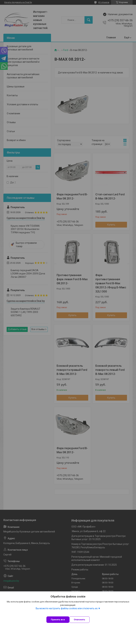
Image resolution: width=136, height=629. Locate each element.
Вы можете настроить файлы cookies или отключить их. (67, 608)
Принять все (58, 619)
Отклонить (79, 619)
